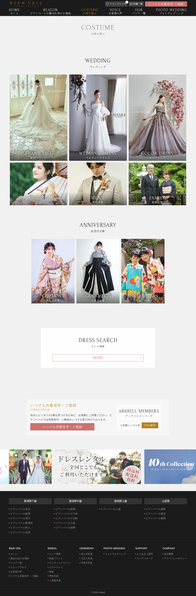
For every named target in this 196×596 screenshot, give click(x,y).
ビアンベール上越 (111, 509)
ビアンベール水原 (20, 532)
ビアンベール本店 (20, 509)
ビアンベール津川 (20, 518)
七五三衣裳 (86, 558)
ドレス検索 (55, 554)
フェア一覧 (16, 562)
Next (189, 466)
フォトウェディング (115, 554)
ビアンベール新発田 (21, 522)
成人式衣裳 (86, 554)
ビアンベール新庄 (156, 513)
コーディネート (145, 558)
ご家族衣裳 (55, 580)
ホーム (13, 554)
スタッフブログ (18, 567)
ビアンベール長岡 (65, 509)
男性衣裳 (53, 576)
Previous (6, 466)
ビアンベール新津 (20, 513)
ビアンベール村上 (20, 527)
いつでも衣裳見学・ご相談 (62, 426)
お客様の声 (16, 571)
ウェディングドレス (59, 562)
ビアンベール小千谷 (66, 513)
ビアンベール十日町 (66, 518)
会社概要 (168, 554)
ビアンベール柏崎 (65, 527)
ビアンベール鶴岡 (156, 518)
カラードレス (56, 567)
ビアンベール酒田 (156, 509)
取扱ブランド (56, 558)
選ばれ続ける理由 (19, 558)
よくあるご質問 (145, 554)
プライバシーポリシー (175, 558)
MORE (98, 357)
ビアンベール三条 (65, 522)
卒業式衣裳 (86, 562)
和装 (51, 571)
